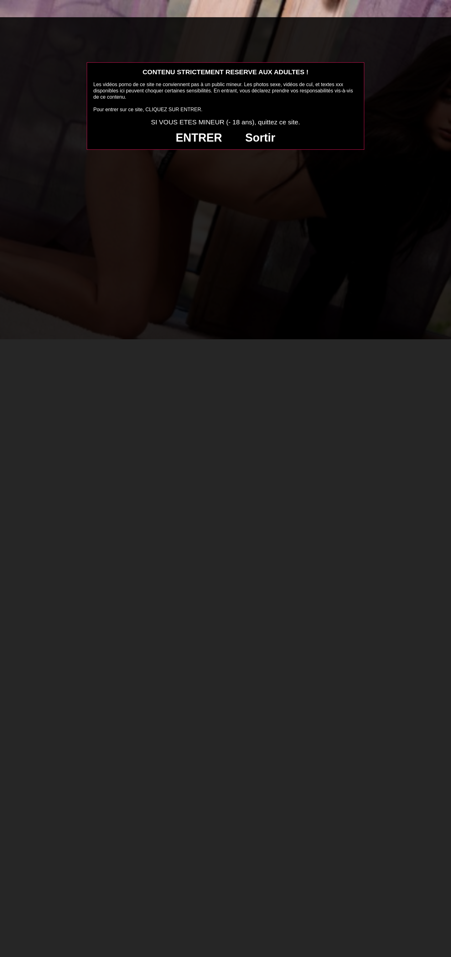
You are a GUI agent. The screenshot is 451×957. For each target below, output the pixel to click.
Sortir (260, 137)
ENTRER (199, 137)
